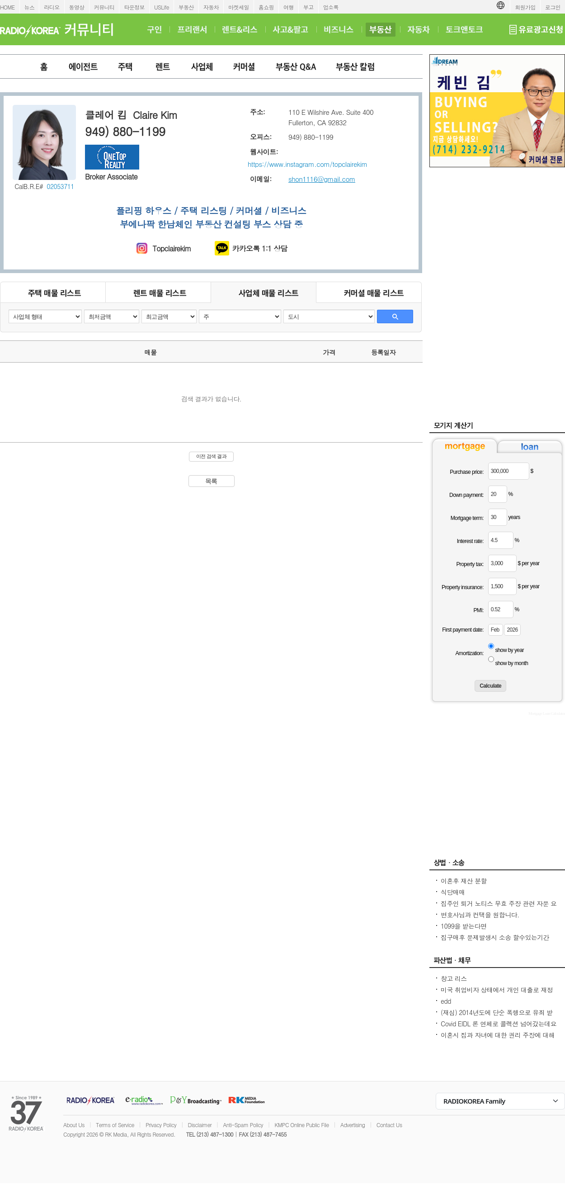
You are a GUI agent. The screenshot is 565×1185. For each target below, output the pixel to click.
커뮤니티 (104, 7)
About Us (74, 1124)
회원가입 (525, 7)
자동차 (211, 7)
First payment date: (462, 630)
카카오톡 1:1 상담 (259, 248)
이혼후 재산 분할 (464, 880)
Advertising (352, 1124)
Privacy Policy (161, 1124)
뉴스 (29, 7)
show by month (511, 663)
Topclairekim (171, 248)
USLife (161, 7)
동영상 (77, 7)
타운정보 (134, 7)
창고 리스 (454, 978)
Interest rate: (470, 541)
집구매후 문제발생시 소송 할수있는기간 (495, 937)
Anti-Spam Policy (243, 1124)
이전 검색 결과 (211, 456)
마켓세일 (238, 7)
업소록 (331, 7)
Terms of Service (115, 1124)
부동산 (186, 7)
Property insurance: (463, 587)
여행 (288, 7)
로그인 (552, 7)
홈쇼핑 (266, 7)
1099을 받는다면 (463, 925)
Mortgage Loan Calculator (546, 713)
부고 (308, 7)
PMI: (478, 610)
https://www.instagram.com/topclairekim (307, 164)
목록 (211, 481)
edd (446, 1001)
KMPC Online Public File (301, 1124)
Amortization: (469, 653)
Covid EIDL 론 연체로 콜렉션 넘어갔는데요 (498, 1023)
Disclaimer (200, 1124)
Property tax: (469, 564)
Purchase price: (466, 472)
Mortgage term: (467, 518)
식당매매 (453, 892)
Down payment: (466, 495)
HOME (7, 7)
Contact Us (389, 1124)
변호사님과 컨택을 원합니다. (480, 914)
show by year (509, 650)
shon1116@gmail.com (321, 179)
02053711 (60, 186)
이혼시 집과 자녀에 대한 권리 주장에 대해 (498, 1034)
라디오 (51, 7)
